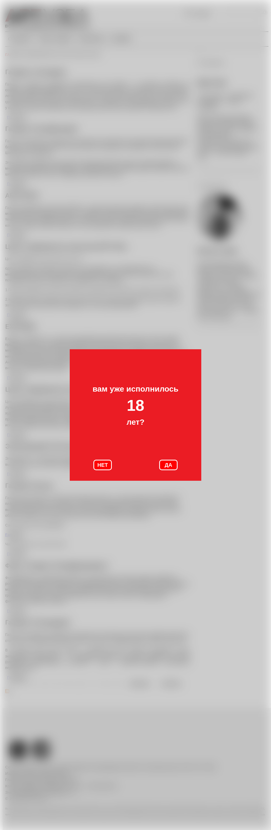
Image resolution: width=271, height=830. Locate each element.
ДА (168, 465)
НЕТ (102, 465)
